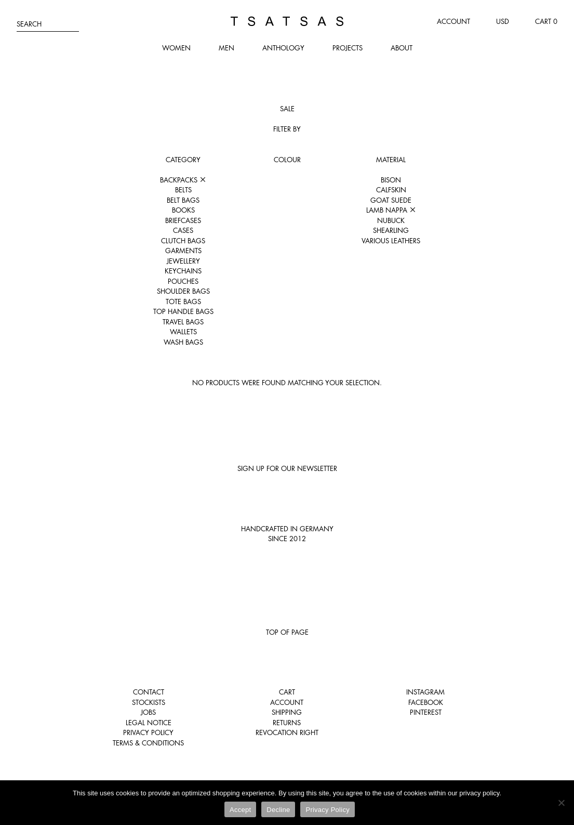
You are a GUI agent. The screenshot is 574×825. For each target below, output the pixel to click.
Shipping (287, 712)
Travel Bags (183, 321)
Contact (148, 692)
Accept (240, 810)
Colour (287, 159)
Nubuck (391, 220)
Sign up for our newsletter (287, 468)
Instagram (425, 692)
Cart (287, 692)
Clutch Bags (183, 240)
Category (183, 159)
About (401, 48)
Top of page (287, 632)
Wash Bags (183, 342)
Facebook (425, 702)
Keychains (183, 271)
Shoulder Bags (183, 291)
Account (453, 21)
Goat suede (390, 200)
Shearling (391, 230)
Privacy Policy (148, 732)
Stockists (148, 702)
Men (226, 48)
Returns (287, 722)
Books (183, 210)
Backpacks (183, 180)
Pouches (183, 281)
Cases (183, 230)
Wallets (183, 331)
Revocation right (287, 732)
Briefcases (183, 220)
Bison (391, 180)
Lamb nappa (391, 210)
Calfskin (391, 189)
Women (176, 48)
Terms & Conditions (148, 743)
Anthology (283, 48)
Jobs (148, 712)
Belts (183, 189)
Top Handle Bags (183, 311)
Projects (347, 48)
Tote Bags (183, 301)
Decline (278, 810)
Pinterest (426, 712)
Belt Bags (183, 200)
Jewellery (183, 261)
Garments (183, 250)
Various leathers (391, 240)
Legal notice (148, 722)
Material (391, 159)
